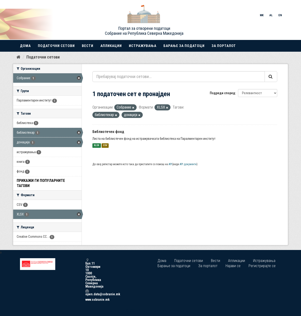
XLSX (96, 145)
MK (262, 15)
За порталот (224, 46)
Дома (25, 46)
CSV (105, 145)
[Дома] (18, 57)
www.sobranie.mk (87, 299)
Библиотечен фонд (108, 131)
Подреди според (222, 93)
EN (280, 15)
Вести (87, 46)
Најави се (233, 266)
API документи (188, 164)
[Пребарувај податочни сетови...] (178, 76)
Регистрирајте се (262, 266)
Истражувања (142, 46)
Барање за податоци (184, 46)
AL (271, 15)
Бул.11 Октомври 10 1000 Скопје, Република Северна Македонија (87, 273)
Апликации (111, 46)
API (170, 164)
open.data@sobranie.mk (87, 292)
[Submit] (271, 76)
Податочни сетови (56, 46)
